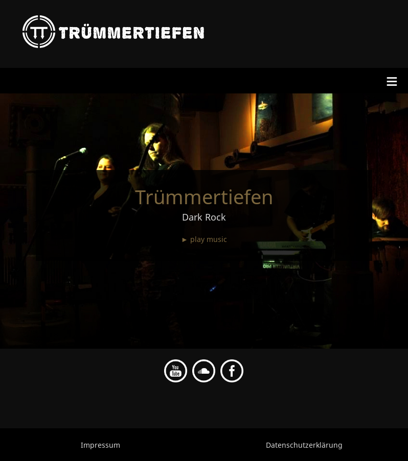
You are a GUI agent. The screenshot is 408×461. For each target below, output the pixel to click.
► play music (204, 239)
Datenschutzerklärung (304, 445)
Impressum (100, 445)
